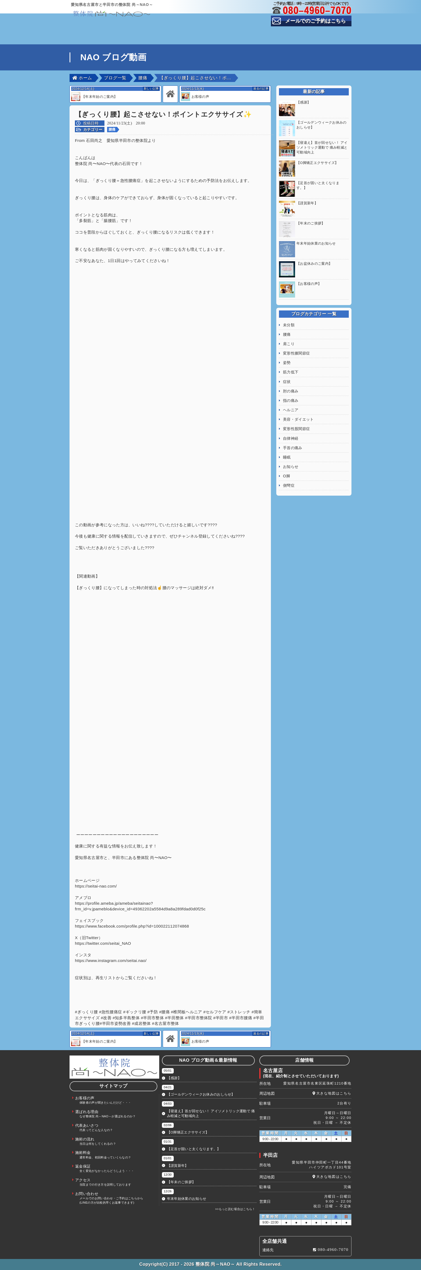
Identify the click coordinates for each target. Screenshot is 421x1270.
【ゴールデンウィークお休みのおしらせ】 (201, 1094)
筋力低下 (290, 361)
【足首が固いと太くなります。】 (194, 1149)
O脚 (286, 465)
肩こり (289, 333)
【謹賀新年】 (177, 1166)
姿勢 (287, 352)
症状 (287, 371)
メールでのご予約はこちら (315, 21)
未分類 (289, 314)
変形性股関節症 (296, 418)
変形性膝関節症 (296, 342)
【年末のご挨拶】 (181, 1182)
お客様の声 (140, 32)
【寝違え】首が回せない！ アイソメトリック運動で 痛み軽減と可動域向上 (211, 1113)
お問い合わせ (327, 40)
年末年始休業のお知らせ (186, 1199)
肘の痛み (290, 380)
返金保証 (186, 40)
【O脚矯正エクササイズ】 (188, 1132)
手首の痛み (292, 437)
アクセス (233, 40)
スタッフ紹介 (280, 32)
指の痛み (290, 390)
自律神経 (290, 427)
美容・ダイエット (298, 408)
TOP (93, 32)
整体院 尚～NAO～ (215, 1264)
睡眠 (287, 446)
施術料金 (139, 40)
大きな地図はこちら (333, 1093)
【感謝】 (174, 1078)
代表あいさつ (233, 32)
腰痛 (112, 129)
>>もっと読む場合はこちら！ (235, 1209)
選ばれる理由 (186, 32)
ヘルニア (290, 399)
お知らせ (290, 456)
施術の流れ (327, 32)
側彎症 (289, 475)
